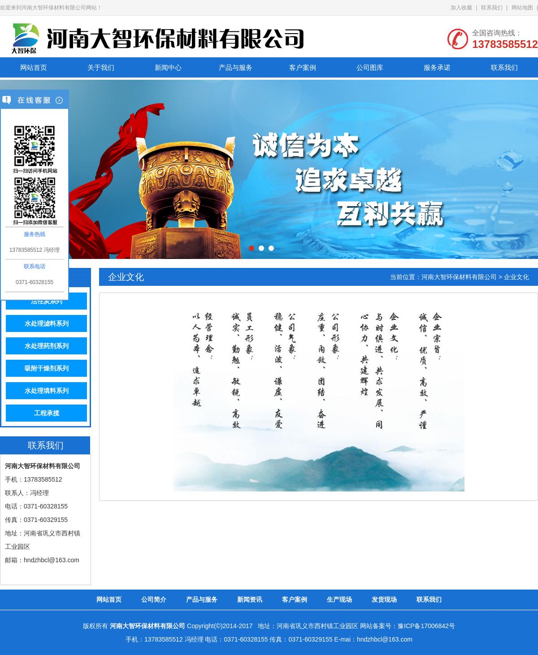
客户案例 (302, 67)
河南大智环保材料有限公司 (459, 276)
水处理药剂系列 (47, 345)
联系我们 (492, 7)
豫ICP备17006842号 (426, 625)
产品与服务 (235, 67)
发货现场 (384, 599)
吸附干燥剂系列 (47, 368)
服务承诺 (437, 67)
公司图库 (369, 67)
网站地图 (522, 7)
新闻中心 (168, 67)
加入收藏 (461, 7)
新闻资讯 (249, 599)
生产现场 (339, 599)
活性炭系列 (46, 301)
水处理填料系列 (47, 390)
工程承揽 (46, 413)
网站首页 (33, 67)
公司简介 (153, 599)
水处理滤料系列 (47, 323)
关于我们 (100, 67)
